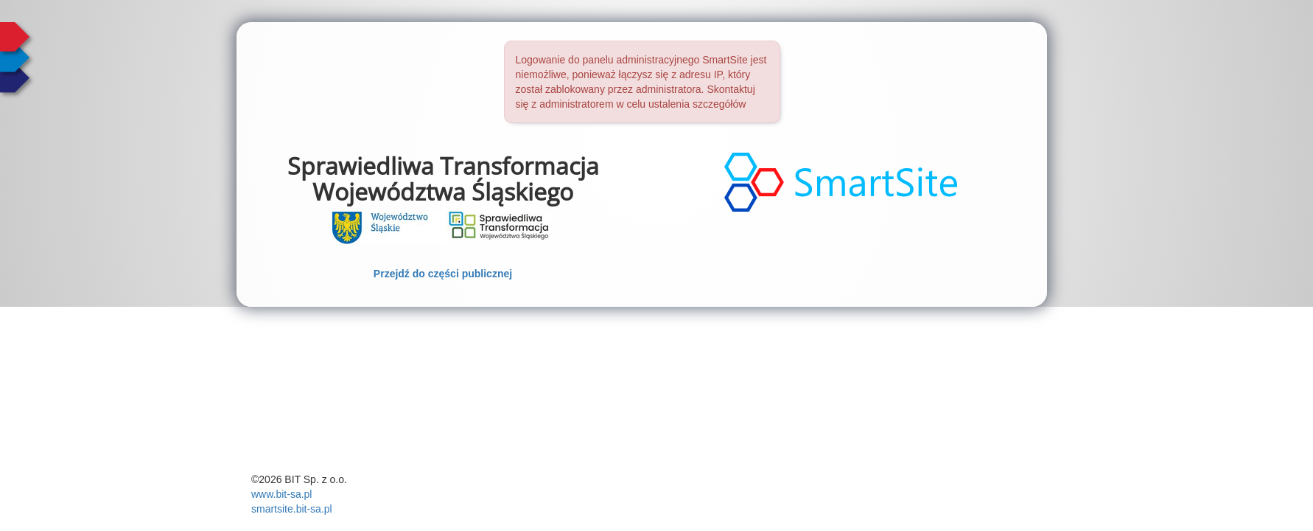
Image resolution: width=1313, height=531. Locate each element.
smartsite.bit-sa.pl (291, 509)
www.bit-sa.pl (281, 494)
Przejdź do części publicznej (443, 274)
